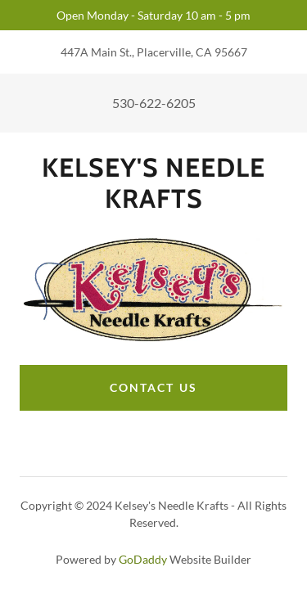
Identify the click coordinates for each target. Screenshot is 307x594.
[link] (153, 183)
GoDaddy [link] (143, 559)
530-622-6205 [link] (154, 102)
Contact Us (153, 387)
